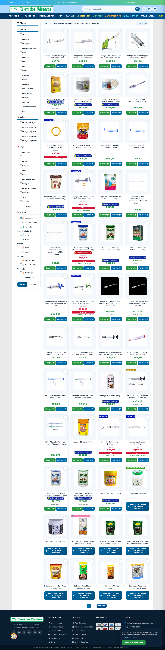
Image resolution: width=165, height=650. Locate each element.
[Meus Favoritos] (144, 8)
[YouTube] (29, 632)
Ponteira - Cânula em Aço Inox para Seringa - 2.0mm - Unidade (83, 353)
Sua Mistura (130, 15)
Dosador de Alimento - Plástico (110, 442)
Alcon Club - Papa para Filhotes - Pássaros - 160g (110, 248)
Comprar (50, 66)
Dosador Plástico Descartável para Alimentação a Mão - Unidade (56, 250)
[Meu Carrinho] (154, 8)
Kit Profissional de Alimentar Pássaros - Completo (137, 396)
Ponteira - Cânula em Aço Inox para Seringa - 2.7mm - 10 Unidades (110, 302)
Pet (61, 15)
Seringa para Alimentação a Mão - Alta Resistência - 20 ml (83, 301)
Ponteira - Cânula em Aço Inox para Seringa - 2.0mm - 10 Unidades (138, 302)
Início (48, 22)
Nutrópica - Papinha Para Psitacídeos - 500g (137, 248)
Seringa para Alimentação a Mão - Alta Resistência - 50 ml (83, 197)
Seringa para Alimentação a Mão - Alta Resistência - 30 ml (56, 302)
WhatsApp (107, 2)
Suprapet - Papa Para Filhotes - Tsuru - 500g (137, 586)
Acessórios (15, 15)
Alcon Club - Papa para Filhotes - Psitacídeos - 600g (56, 493)
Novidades (54, 637)
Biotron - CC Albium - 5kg (55, 99)
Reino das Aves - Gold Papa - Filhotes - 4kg (55, 586)
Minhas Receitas (80, 641)
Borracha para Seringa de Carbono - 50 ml (56, 146)
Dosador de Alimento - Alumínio (137, 442)
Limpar (33, 284)
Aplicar (22, 284)
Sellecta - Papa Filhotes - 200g (110, 586)
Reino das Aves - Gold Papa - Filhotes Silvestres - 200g (55, 197)
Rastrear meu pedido (89, 2)
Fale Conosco (79, 622)
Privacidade (54, 630)
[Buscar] (137, 8)
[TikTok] (40, 632)
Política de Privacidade (131, 637)
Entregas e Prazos (57, 634)
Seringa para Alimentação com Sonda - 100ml (137, 56)
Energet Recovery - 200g (55, 541)
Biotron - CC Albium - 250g (110, 492)
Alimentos (31, 15)
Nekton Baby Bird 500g (137, 492)
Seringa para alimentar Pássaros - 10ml (137, 146)
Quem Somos (55, 622)
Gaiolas (70, 15)
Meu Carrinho (79, 634)
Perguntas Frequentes (82, 626)
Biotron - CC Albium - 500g (83, 441)
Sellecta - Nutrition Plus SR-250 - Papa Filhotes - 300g (110, 542)
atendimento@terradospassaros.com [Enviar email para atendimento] (140, 622)
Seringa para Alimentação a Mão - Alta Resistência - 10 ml (110, 353)
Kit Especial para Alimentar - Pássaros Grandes (138, 353)
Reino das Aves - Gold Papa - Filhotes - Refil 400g (83, 146)
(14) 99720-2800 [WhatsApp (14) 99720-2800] (132, 626)
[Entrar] (149, 8)
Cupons (98, 15)
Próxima (101, 605)
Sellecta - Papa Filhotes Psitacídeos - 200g (83, 586)
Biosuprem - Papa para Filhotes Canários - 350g (110, 100)
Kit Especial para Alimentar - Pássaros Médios (56, 396)
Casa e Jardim (148, 15)
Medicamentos (47, 15)
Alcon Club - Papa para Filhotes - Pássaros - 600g (83, 493)
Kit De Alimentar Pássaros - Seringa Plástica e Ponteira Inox (55, 443)
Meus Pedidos (79, 637)
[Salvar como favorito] (65, 31)
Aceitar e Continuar (134, 642)
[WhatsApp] (13, 632)
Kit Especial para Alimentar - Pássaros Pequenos (83, 396)
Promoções (83, 15)
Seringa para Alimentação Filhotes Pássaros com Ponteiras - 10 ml (83, 56)
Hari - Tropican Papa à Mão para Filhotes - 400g (83, 542)
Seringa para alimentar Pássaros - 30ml (110, 146)
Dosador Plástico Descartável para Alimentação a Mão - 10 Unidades (137, 199)
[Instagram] (19, 632)
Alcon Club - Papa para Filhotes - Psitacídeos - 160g (83, 248)
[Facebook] (24, 632)
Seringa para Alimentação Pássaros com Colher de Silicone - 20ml (110, 56)
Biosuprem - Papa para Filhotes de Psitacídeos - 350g (83, 100)
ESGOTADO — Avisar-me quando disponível (137, 506)
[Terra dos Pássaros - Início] (31, 8)
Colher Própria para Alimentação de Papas (137, 100)
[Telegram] (35, 632)
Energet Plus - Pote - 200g (110, 395)
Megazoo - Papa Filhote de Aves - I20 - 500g (110, 197)
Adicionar (61, 66)
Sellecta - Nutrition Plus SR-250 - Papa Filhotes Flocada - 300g (137, 542)
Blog (51, 641)
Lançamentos (113, 15)
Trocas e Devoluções (58, 626)
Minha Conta (78, 630)
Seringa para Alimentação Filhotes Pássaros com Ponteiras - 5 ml (55, 56)
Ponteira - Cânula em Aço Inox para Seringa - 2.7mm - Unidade (56, 353)
